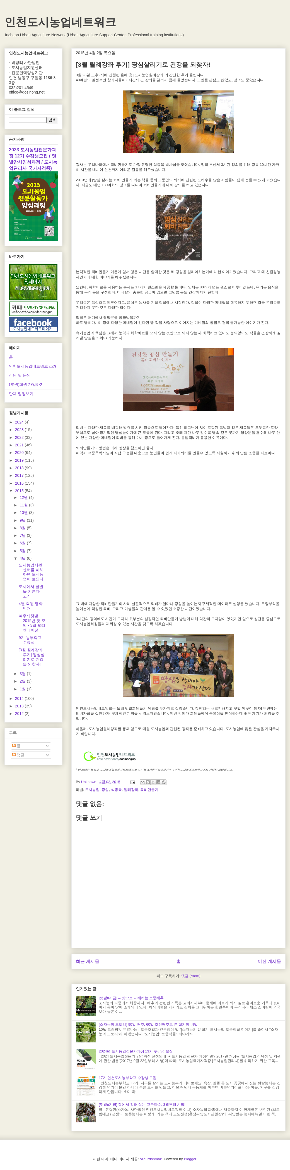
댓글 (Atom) (190, 976)
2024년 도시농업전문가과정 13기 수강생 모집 (136, 1051)
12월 (24, 497)
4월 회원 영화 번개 (31, 606)
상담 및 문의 (20, 375)
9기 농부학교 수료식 (30, 640)
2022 (20, 437)
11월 (24, 505)
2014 (20, 698)
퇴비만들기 (149, 790)
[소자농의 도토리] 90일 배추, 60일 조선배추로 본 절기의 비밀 (148, 1024)
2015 (20, 491)
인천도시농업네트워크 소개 (33, 366)
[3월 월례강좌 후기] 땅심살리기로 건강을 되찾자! (32, 657)
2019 (20, 460)
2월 (23, 681)
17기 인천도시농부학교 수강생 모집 (127, 1078)
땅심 (105, 790)
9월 (23, 520)
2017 (20, 475)
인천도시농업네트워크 (60, 22)
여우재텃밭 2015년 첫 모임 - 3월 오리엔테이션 (32, 623)
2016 (20, 483)
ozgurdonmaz (151, 1159)
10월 (24, 512)
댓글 (18, 755)
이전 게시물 (269, 961)
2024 (20, 422)
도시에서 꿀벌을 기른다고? (31, 591)
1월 (23, 689)
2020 (20, 452)
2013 (20, 706)
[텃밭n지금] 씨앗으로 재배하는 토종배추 (131, 998)
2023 (20, 429)
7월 (23, 535)
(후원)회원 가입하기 (26, 384)
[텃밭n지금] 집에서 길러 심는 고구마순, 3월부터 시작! (142, 1104)
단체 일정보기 (21, 393)
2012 (20, 713)
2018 (20, 468)
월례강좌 (131, 790)
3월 (23, 673)
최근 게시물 (87, 961)
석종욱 (116, 790)
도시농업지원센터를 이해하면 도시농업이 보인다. (32, 572)
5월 (23, 551)
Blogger (190, 1159)
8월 (23, 528)
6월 (23, 543)
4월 (23, 558)
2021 (20, 445)
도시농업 (92, 790)
